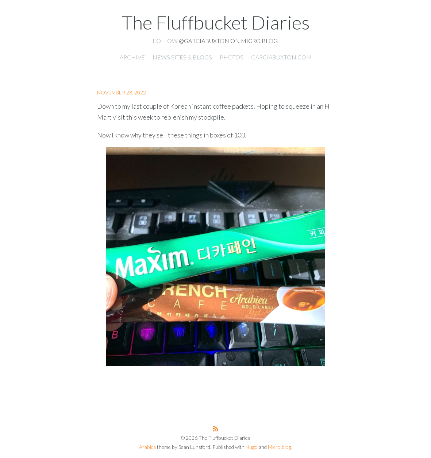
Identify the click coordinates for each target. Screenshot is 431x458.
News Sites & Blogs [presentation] (182, 57)
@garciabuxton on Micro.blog (228, 40)
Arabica (147, 447)
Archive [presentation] (132, 57)
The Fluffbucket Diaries (216, 22)
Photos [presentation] (231, 57)
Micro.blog (279, 447)
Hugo (252, 447)
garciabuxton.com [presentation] (281, 57)
